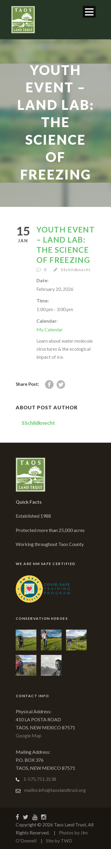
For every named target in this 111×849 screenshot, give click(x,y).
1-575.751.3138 (39, 779)
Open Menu (89, 12)
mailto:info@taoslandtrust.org (55, 790)
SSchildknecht (76, 269)
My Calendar (49, 329)
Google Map (28, 735)
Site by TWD (59, 840)
